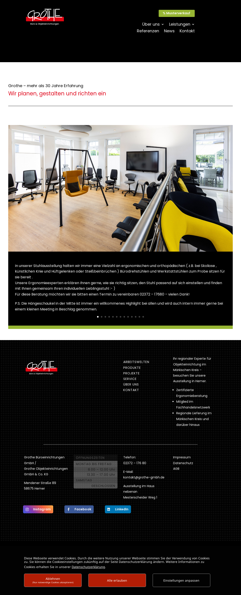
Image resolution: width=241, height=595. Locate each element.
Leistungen (179, 25)
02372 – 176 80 (135, 463)
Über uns (151, 25)
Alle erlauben (117, 580)
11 (135, 317)
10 (132, 317)
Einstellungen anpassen (181, 580)
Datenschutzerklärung (88, 567)
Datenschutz (183, 463)
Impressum (182, 457)
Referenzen (148, 31)
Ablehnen (52, 580)
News (169, 31)
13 (143, 317)
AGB (176, 468)
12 (139, 317)
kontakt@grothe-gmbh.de (143, 477)
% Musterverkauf (176, 13)
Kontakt (187, 31)
